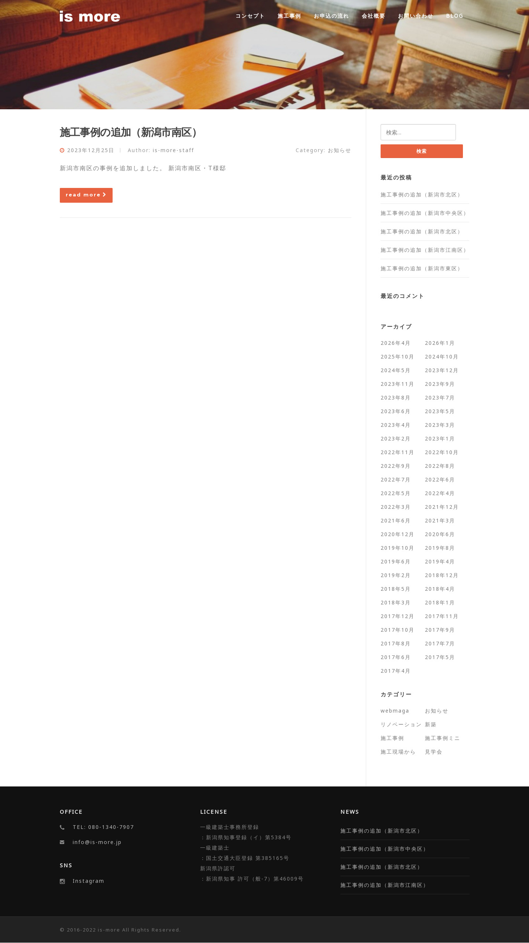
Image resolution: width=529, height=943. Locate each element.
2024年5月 (396, 370)
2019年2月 (396, 575)
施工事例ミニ (442, 737)
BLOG (454, 15)
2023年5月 (440, 411)
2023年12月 (442, 370)
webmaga (395, 710)
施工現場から (398, 751)
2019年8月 (440, 547)
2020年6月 (440, 534)
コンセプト (250, 15)
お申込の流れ (331, 15)
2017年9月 (440, 629)
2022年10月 (442, 452)
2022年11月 (398, 452)
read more (86, 195)
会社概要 (373, 15)
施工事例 (289, 15)
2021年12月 (442, 506)
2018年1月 (440, 602)
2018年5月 (396, 588)
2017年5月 (440, 657)
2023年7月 (440, 397)
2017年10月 (398, 629)
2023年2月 (396, 438)
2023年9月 (440, 383)
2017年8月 (396, 643)
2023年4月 (396, 424)
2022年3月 (396, 506)
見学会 (434, 751)
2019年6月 (396, 561)
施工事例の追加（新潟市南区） (131, 132)
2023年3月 (440, 424)
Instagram (88, 880)
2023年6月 (396, 411)
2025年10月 (398, 356)
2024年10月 (442, 356)
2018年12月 (442, 575)
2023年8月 (396, 397)
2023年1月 (440, 438)
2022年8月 (440, 465)
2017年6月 (396, 657)
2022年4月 (440, 493)
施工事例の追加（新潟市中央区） (425, 212)
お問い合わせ (415, 15)
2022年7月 (396, 479)
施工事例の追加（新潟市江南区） (425, 249)
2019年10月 (398, 547)
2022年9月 (396, 465)
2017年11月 (442, 616)
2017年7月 (440, 643)
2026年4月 (396, 342)
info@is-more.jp (97, 842)
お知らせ (339, 150)
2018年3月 (396, 602)
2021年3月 (440, 520)
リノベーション (401, 724)
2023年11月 (398, 383)
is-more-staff (173, 150)
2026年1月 (440, 342)
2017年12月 (398, 616)
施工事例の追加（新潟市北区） (422, 194)
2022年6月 (440, 479)
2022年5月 (396, 493)
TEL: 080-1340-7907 (103, 827)
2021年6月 (396, 520)
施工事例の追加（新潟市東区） (422, 268)
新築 (431, 724)
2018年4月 (440, 588)
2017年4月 (396, 670)
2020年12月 (398, 534)
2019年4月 (440, 561)
